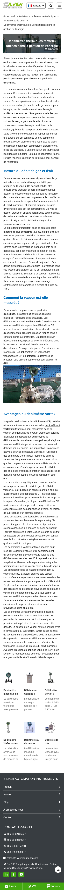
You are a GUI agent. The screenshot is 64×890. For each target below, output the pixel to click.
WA (32, 886)
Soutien (7, 794)
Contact (7, 817)
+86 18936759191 (16, 846)
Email (11, 886)
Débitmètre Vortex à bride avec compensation (53, 692)
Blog (6, 802)
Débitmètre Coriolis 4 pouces (30, 692)
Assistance (24, 16)
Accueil (11, 16)
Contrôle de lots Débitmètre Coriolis (51, 741)
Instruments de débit (14, 20)
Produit (7, 786)
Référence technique (45, 16)
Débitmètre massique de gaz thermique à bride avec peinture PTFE (10, 692)
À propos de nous (13, 809)
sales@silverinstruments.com (22, 858)
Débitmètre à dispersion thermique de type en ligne (31, 741)
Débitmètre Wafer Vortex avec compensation (11, 741)
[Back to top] (58, 869)
